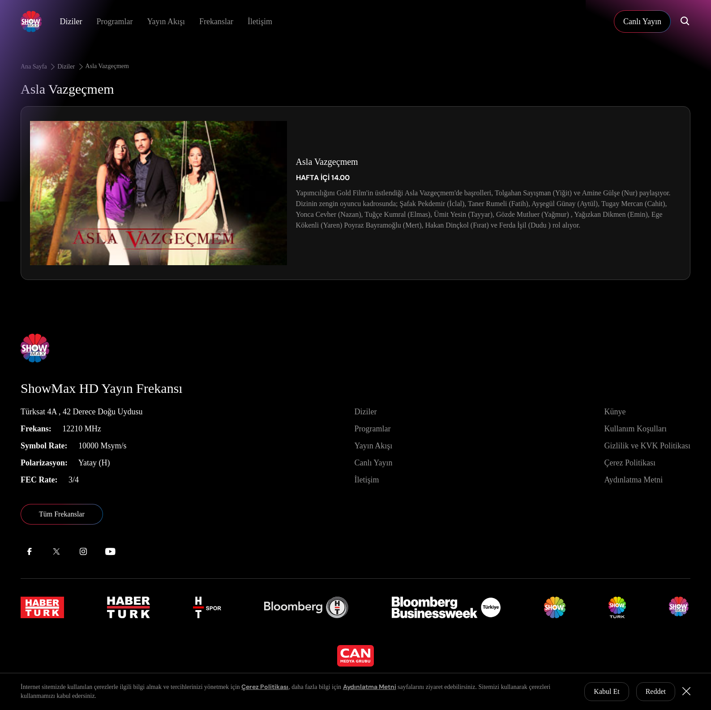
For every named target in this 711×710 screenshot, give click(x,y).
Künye (614, 411)
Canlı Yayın (373, 462)
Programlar (114, 21)
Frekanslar (216, 21)
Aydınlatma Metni (633, 479)
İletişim (260, 21)
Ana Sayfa (38, 66)
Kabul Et (606, 691)
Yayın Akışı (166, 21)
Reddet (656, 691)
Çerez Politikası (629, 462)
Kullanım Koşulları (635, 428)
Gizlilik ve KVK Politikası (647, 445)
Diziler (71, 21)
